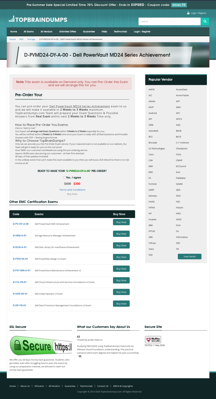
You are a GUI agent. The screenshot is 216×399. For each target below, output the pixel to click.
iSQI (151, 255)
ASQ (178, 125)
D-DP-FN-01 (19, 305)
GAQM (179, 184)
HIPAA (152, 208)
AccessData (181, 89)
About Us (25, 386)
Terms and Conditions (72, 189)
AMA (178, 107)
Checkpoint (181, 148)
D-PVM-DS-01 (20, 258)
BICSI (178, 137)
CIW (151, 160)
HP (150, 213)
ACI (150, 95)
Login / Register (198, 13)
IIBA (151, 237)
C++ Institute (182, 143)
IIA (177, 231)
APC (178, 113)
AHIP (151, 107)
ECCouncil (181, 166)
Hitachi (179, 208)
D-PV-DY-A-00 (21, 223)
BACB (178, 131)
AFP (178, 101)
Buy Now (121, 222)
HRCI (178, 213)
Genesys (153, 196)
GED (178, 190)
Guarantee (89, 32)
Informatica (182, 237)
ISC (177, 249)
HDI (178, 202)
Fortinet (153, 184)
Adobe (152, 101)
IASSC (179, 219)
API (150, 119)
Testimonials (120, 32)
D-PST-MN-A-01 (21, 270)
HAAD (152, 202)
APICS (179, 119)
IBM (151, 225)
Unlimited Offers (67, 32)
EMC (21, 39)
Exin (178, 172)
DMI (151, 166)
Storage (31, 39)
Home (13, 32)
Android (153, 113)
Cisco (151, 154)
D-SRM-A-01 (20, 235)
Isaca (151, 249)
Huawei (152, 219)
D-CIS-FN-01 (20, 282)
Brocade (153, 143)
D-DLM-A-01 (20, 247)
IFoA (178, 225)
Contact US (102, 386)
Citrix (178, 154)
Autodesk (153, 131)
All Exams (29, 32)
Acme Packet (182, 95)
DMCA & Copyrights (123, 386)
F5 (150, 178)
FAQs (104, 32)
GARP (151, 190)
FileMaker (181, 178)
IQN (178, 243)
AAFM (152, 89)
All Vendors (46, 32)
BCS (151, 137)
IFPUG (152, 231)
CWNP (179, 160)
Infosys (152, 243)
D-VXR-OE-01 (20, 293)
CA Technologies (157, 148)
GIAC (178, 196)
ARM (151, 125)
